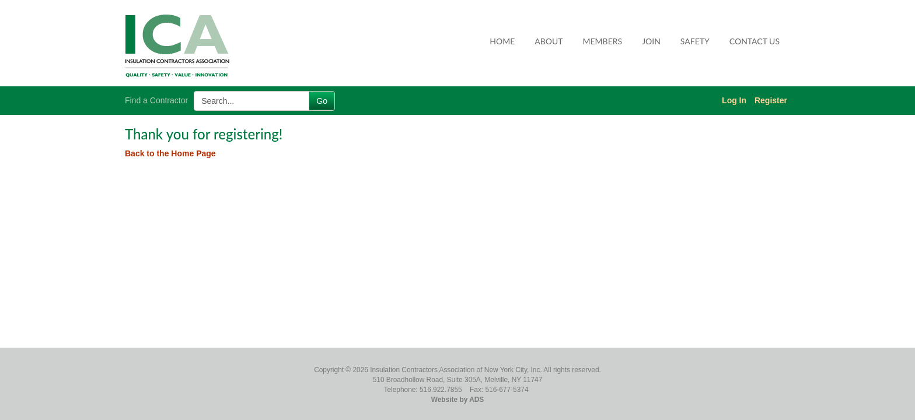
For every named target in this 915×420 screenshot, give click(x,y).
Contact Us (754, 41)
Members (603, 41)
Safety (695, 41)
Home (502, 41)
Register (771, 100)
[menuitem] (502, 41)
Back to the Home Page (170, 153)
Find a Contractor (156, 100)
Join (651, 41)
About (549, 41)
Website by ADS (457, 400)
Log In (734, 100)
